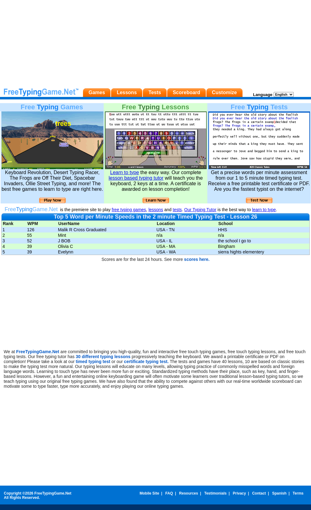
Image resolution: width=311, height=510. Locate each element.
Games (97, 92)
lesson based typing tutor (136, 178)
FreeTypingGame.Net (37, 351)
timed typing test (93, 361)
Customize (224, 92)
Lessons (127, 92)
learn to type (264, 209)
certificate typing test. (146, 361)
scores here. (197, 259)
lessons (155, 209)
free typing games (129, 209)
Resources (188, 493)
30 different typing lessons (103, 356)
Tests (154, 92)
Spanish (279, 493)
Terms (298, 493)
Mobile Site (149, 493)
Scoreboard (186, 92)
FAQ (169, 493)
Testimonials (215, 493)
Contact (259, 493)
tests (177, 209)
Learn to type (124, 172)
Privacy (239, 493)
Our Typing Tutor (200, 209)
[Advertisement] (155, 43)
